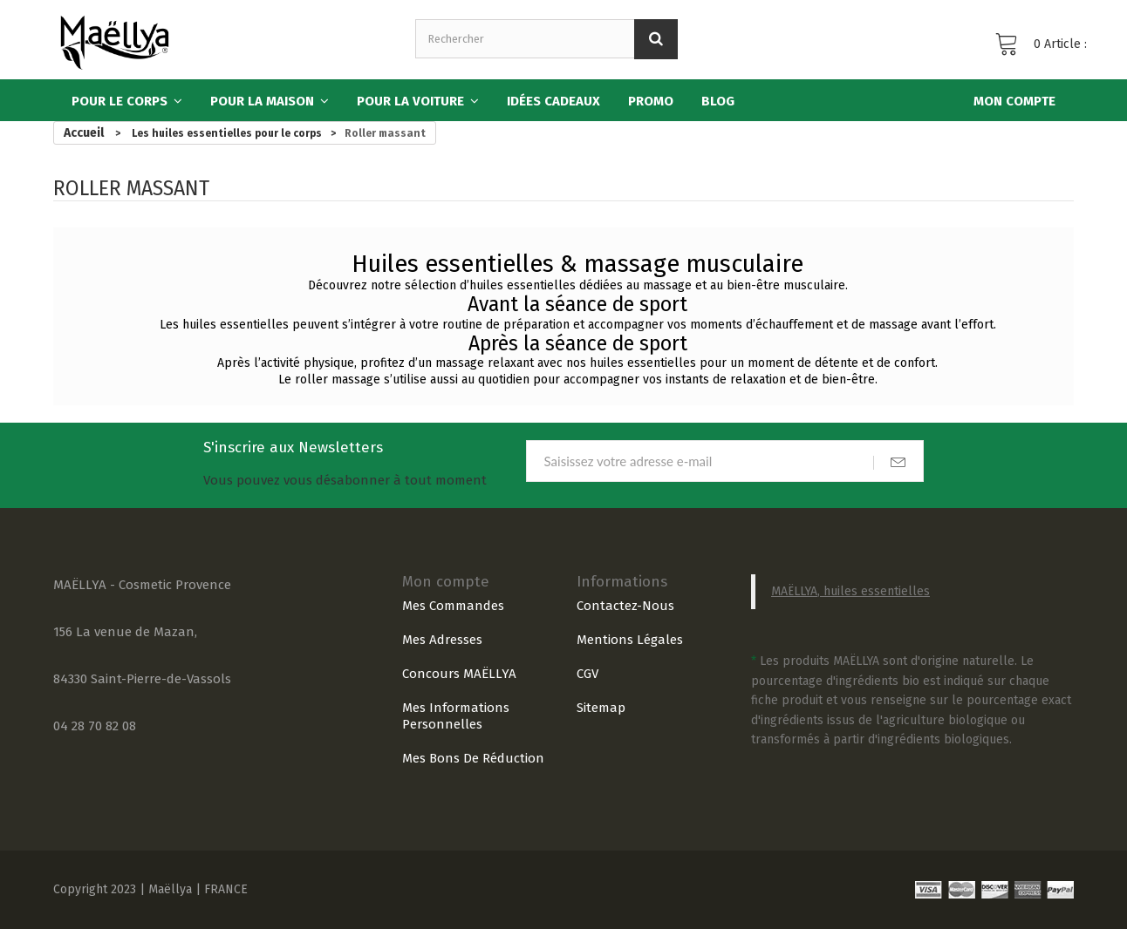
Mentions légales (630, 640)
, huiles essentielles (873, 591)
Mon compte (445, 582)
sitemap (601, 707)
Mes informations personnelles (455, 716)
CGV (587, 673)
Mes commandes (453, 606)
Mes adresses (442, 640)
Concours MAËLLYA (459, 673)
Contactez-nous (625, 606)
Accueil (84, 132)
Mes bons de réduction (473, 758)
